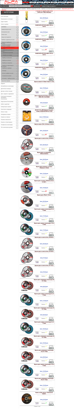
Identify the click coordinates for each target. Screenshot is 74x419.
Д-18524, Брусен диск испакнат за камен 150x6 (44, 169)
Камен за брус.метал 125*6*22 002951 (44, 395)
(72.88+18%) (44, 315)
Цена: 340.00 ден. (44, 159)
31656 (37, 248)
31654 (37, 276)
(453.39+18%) (44, 202)
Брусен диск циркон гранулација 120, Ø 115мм (44, 224)
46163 (37, 22)
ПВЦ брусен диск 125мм (44, 196)
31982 (37, 234)
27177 (37, 403)
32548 (37, 163)
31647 (37, 375)
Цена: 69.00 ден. (44, 399)
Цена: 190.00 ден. (44, 88)
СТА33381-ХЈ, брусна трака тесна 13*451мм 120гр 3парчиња (44, 14)
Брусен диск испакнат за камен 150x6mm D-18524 (44, 167)
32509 (37, 177)
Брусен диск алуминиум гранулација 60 (44, 310)
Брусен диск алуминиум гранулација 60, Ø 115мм (44, 308)
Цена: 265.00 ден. (44, 144)
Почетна (26, 2)
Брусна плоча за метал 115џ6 (44, 267)
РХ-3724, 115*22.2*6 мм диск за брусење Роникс (44, 98)
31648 (37, 361)
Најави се (54, 2)
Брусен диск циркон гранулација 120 (44, 225)
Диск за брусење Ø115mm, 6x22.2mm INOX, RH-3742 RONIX (44, 96)
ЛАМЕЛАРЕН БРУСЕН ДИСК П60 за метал (44, 40)
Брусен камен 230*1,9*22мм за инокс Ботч (44, 125)
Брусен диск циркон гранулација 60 (44, 296)
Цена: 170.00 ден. (44, 230)
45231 (37, 50)
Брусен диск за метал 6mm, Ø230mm (44, 237)
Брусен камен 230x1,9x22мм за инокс (44, 124)
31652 (37, 305)
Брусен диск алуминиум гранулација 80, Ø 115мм (44, 280)
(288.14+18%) (44, 160)
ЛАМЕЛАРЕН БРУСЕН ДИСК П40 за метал (44, 54)
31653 (37, 290)
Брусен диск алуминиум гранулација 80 (44, 282)
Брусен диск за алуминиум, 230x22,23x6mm (44, 153)
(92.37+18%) (44, 344)
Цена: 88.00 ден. (44, 286)
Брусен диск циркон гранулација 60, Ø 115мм (44, 294)
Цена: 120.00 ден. (44, 173)
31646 (37, 389)
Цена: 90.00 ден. (44, 272)
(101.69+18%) (44, 174)
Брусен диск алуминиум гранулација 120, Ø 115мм (44, 351)
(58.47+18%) (44, 400)
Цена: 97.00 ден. (44, 257)
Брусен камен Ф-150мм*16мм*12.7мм (44, 81)
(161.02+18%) (44, 89)
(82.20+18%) (44, 258)
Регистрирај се (62, 2)
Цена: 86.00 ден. (44, 314)
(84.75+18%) (44, 131)
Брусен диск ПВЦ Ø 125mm (44, 195)
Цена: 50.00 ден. (44, 32)
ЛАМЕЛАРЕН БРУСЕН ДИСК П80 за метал (44, 25)
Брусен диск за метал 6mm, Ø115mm (44, 265)
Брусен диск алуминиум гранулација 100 (44, 381)
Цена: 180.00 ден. (44, 329)
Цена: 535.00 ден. (44, 201)
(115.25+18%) (44, 386)
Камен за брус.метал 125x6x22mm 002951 (44, 393)
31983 (37, 220)
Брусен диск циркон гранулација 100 (44, 366)
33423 (37, 149)
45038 (37, 92)
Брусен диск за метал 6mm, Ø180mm (44, 138)
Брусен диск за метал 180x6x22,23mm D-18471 (44, 181)
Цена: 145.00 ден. (44, 371)
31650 (37, 333)
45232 (37, 36)
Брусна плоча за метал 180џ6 (44, 139)
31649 (37, 347)
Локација (40, 2)
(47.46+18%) (44, 103)
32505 (37, 192)
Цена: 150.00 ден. (44, 187)
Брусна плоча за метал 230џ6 (44, 238)
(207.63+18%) (44, 244)
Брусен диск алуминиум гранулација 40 (44, 338)
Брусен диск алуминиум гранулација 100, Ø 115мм (44, 379)
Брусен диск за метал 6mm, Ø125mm (44, 251)
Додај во (50, 51)
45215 (37, 78)
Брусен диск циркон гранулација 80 (44, 211)
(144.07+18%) (44, 231)
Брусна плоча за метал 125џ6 (44, 253)
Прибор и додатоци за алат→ (34, 8)
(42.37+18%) (44, 33)
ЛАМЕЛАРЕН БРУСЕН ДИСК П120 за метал (44, 68)
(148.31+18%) (44, 217)
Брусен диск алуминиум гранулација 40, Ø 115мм (44, 336)
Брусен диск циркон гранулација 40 (44, 324)
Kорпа (70, 2)
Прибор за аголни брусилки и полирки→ (51, 8)
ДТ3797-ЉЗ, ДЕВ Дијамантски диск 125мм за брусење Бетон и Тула (44, 110)
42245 (37, 107)
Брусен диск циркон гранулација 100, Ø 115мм (44, 365)
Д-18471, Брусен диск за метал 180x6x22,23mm (44, 183)
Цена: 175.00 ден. (44, 216)
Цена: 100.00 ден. (44, 130)
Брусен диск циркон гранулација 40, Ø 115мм (44, 322)
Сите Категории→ (13, 8)
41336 (37, 121)
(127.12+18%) (44, 188)
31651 (37, 319)
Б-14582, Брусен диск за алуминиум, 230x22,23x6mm (44, 155)
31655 (37, 262)
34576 (37, 135)
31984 (37, 206)
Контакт (47, 2)
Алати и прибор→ (22, 8)
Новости (33, 2)
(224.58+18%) (44, 145)
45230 (37, 64)
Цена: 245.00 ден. (44, 243)
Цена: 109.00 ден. (44, 343)
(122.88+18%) (44, 372)
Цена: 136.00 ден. (44, 385)
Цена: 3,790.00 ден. (44, 117)
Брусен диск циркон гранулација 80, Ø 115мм (44, 209)
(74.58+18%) (44, 287)
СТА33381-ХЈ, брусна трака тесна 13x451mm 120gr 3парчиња (44, 11)
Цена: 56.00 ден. (44, 102)
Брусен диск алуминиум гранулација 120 (44, 352)
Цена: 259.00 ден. (44, 18)
